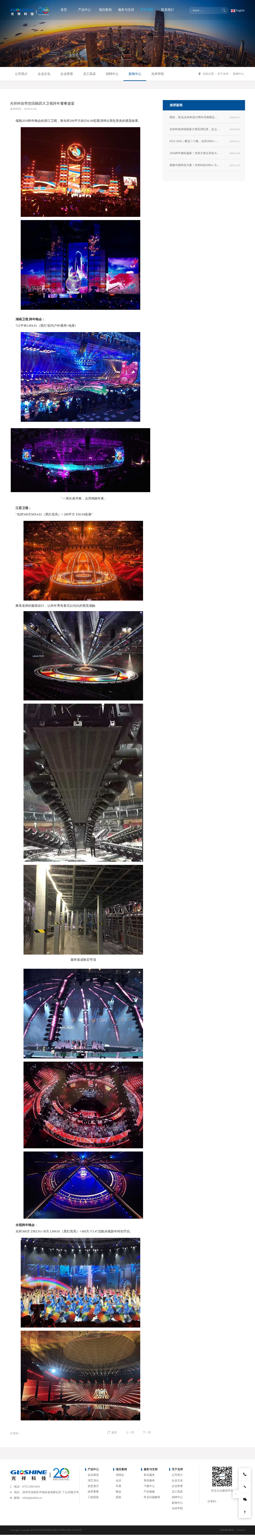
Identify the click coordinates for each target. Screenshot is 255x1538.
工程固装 (93, 1497)
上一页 (130, 1432)
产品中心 (93, 1469)
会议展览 (93, 1474)
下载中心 (149, 1486)
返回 (114, 1432)
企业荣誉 (66, 74)
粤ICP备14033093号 (72, 1530)
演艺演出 (93, 1480)
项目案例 (121, 1469)
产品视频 (149, 1491)
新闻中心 (134, 74)
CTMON (240, 1530)
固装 (118, 1497)
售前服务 (149, 1480)
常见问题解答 (152, 1497)
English (237, 10)
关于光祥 (223, 73)
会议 (118, 1480)
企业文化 (44, 74)
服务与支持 (151, 1469)
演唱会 (120, 1474)
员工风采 (89, 74)
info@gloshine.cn (32, 1497)
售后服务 (149, 1474)
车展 (118, 1486)
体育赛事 (93, 1491)
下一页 (147, 1432)
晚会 (118, 1491)
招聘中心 (112, 74)
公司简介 (21, 74)
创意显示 (93, 1486)
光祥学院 (157, 74)
